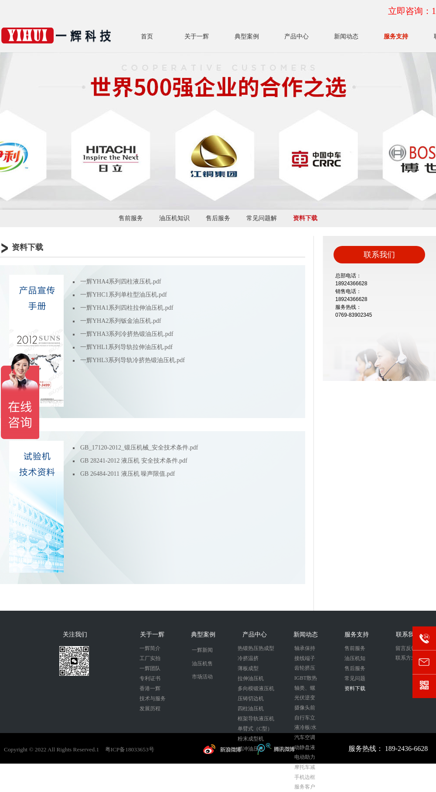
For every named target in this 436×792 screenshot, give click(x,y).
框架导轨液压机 (256, 719)
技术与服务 (153, 698)
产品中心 (296, 36)
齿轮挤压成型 (304, 669)
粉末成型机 (251, 739)
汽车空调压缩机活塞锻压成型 (304, 738)
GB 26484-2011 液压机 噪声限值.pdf (127, 473)
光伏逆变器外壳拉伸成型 (304, 699)
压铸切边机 (251, 698)
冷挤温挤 (248, 658)
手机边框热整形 (304, 778)
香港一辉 (150, 688)
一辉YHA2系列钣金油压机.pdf (120, 321)
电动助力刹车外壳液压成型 (304, 758)
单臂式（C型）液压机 (255, 730)
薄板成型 (248, 668)
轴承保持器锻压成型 (304, 649)
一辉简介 (150, 648)
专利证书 (150, 678)
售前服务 (131, 218)
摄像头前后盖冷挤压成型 (304, 709)
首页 (147, 36)
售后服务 (218, 218)
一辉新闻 (202, 650)
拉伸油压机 (251, 678)
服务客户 (304, 787)
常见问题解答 (261, 221)
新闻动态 (346, 36)
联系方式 (405, 658)
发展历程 (150, 709)
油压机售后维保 (202, 666)
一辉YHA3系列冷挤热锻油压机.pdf (127, 334)
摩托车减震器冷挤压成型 (304, 768)
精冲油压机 (251, 749)
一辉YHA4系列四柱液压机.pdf (120, 281)
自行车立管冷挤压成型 (304, 719)
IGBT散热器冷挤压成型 (305, 679)
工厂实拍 (150, 658)
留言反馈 (405, 648)
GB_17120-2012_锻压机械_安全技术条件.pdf (139, 447)
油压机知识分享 (174, 221)
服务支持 (396, 36)
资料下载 (305, 218)
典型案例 (247, 36)
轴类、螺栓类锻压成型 (304, 689)
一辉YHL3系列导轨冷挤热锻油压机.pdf (132, 360)
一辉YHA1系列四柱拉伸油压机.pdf (127, 307)
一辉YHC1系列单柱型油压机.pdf (123, 294)
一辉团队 (150, 668)
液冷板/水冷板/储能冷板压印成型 (305, 728)
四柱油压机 (251, 709)
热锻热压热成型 (256, 648)
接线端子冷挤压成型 (304, 659)
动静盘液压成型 (304, 748)
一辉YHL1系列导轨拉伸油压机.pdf (126, 347)
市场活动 (202, 677)
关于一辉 (196, 36)
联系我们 (408, 634)
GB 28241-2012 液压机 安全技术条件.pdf (133, 460)
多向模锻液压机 (256, 688)
